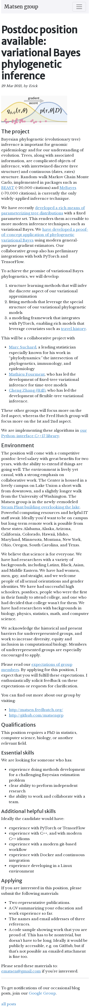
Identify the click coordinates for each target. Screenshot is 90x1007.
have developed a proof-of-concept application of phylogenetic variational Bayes (44, 234)
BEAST (7, 187)
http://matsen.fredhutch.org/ (36, 709)
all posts (8, 1004)
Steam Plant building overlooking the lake (40, 507)
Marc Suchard (22, 347)
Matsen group (21, 7)
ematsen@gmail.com (21, 971)
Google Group (42, 993)
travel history (73, 328)
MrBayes (68, 187)
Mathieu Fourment (27, 374)
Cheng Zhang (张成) (27, 390)
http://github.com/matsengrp (36, 715)
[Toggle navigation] (79, 7)
